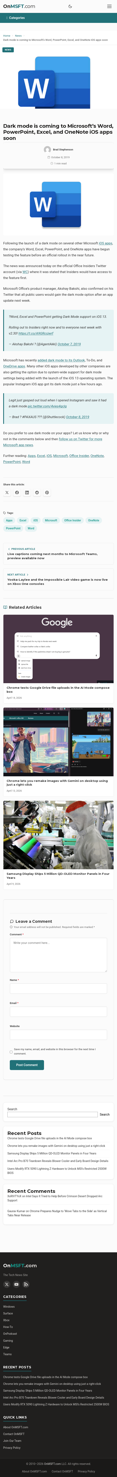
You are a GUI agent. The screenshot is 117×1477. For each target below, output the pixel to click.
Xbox (6, 1320)
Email (14, 1003)
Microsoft (60, 456)
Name (14, 979)
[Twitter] (6, 1284)
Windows (9, 1306)
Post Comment (27, 1065)
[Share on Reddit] (37, 492)
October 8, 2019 (77, 417)
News (8, 50)
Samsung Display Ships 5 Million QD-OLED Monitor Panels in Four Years (51, 1153)
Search (12, 1109)
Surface (8, 1313)
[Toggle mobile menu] (109, 6)
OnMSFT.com (52, 1463)
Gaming (8, 1340)
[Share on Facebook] (17, 492)
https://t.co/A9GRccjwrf (35, 333)
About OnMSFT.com (15, 1427)
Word (26, 462)
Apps (32, 456)
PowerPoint (12, 462)
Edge (6, 1347)
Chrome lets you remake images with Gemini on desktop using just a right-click (56, 1145)
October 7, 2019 (69, 344)
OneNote (97, 456)
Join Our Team (12, 1440)
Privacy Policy (11, 1447)
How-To (8, 1327)
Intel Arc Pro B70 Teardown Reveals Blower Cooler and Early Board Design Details (57, 1161)
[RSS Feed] (26, 1284)
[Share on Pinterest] (47, 492)
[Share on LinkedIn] (27, 492)
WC (25, 272)
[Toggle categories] (58, 18)
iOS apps (105, 243)
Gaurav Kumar (16, 1211)
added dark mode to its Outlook (61, 360)
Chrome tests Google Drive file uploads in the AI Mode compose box (49, 1138)
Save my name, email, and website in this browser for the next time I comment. (55, 1051)
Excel (41, 456)
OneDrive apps (14, 366)
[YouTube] (16, 1284)
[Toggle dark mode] (70, 6)
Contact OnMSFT (14, 1434)
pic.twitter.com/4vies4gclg (47, 406)
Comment (17, 934)
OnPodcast (10, 1333)
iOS (49, 456)
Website (15, 1026)
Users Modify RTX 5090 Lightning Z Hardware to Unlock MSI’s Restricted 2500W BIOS (56, 1404)
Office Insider (79, 456)
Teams (7, 1354)
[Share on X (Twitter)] (7, 492)
